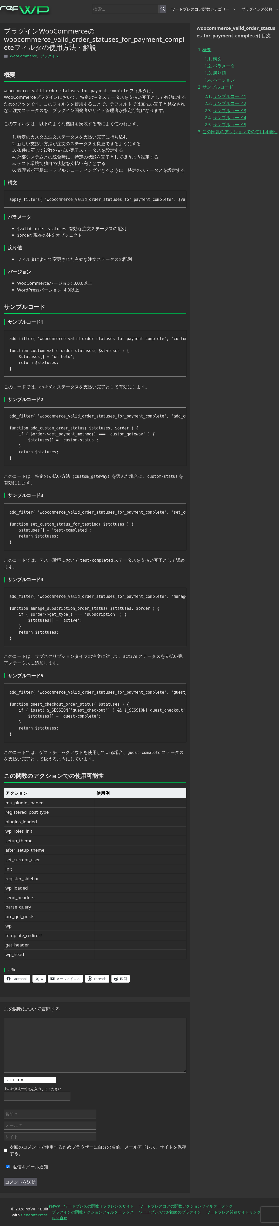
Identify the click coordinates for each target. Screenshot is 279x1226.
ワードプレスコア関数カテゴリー (203, 9)
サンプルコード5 (229, 125)
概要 (206, 49)
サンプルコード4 (229, 118)
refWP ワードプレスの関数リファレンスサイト (91, 1206)
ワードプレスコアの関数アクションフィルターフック (186, 1206)
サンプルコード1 (229, 96)
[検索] (163, 9)
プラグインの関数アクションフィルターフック (93, 1212)
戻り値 (219, 73)
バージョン (224, 80)
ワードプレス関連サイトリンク (233, 1212)
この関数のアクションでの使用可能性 (239, 132)
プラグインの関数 (260, 9)
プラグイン (50, 56)
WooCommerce (23, 56)
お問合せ (59, 1217)
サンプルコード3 (229, 111)
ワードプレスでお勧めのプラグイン (170, 1212)
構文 (217, 59)
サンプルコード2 (229, 103)
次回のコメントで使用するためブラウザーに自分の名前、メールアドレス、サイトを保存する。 (98, 1150)
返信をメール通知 (26, 1167)
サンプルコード (217, 87)
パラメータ (224, 66)
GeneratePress (34, 1214)
